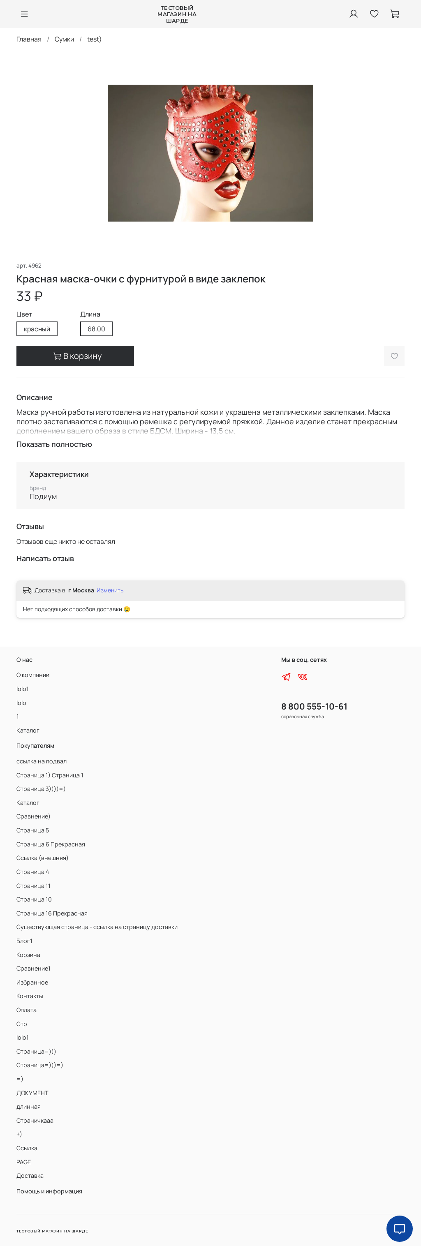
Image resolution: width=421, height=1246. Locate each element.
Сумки (64, 39)
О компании (32, 675)
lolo (21, 703)
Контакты (29, 996)
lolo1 (22, 689)
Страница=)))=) (39, 1065)
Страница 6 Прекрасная (50, 844)
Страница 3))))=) (41, 789)
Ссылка (26, 1148)
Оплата (26, 1010)
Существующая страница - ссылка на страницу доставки (97, 927)
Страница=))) (36, 1051)
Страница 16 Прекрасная (52, 913)
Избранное (32, 982)
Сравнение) (33, 816)
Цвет (24, 314)
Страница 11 (33, 886)
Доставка (30, 1175)
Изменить (110, 590)
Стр (21, 1024)
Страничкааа (34, 1120)
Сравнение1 (33, 968)
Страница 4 (32, 872)
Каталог (27, 730)
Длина (90, 314)
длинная (28, 1106)
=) (19, 1079)
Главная (29, 39)
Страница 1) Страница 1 (49, 775)
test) (94, 39)
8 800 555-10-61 (314, 706)
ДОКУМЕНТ (32, 1093)
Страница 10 (34, 899)
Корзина (28, 955)
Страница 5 (32, 830)
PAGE (23, 1162)
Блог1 (24, 941)
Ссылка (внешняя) (42, 858)
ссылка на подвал (41, 761)
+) (19, 1134)
